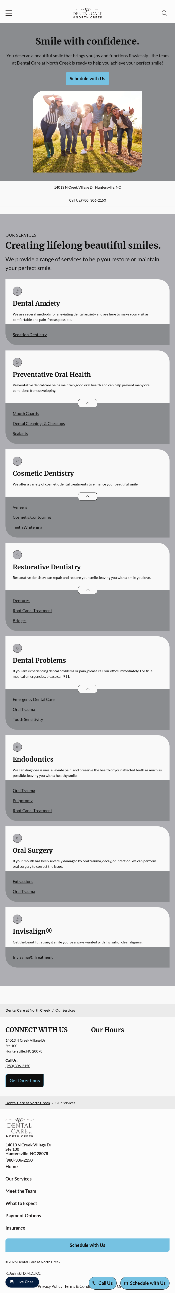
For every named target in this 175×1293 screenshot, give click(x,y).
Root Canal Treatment (32, 610)
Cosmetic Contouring (32, 517)
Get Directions (25, 1080)
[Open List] (87, 403)
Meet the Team (20, 1191)
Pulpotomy (23, 800)
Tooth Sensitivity (28, 719)
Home (11, 1166)
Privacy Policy (50, 1286)
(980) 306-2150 (93, 200)
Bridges (19, 620)
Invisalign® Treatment (33, 957)
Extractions (23, 881)
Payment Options (23, 1215)
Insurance (15, 1227)
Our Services (18, 1178)
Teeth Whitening (27, 527)
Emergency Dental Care (33, 699)
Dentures (21, 600)
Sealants (20, 433)
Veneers (20, 507)
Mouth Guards (26, 413)
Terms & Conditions (81, 1286)
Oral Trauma (24, 709)
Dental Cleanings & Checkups (39, 423)
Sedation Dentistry (30, 334)
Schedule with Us (87, 78)
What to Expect (21, 1203)
